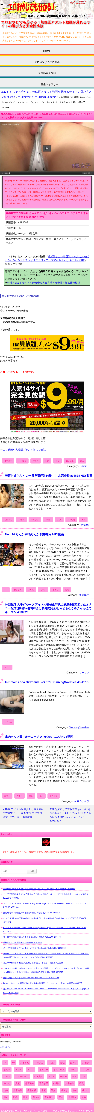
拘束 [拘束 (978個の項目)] (6, 1090)
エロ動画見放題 (47, 73)
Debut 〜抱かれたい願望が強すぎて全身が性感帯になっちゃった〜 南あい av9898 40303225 (42, 983)
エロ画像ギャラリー (47, 84)
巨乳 (31, 796)
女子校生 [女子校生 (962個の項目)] (69, 1083)
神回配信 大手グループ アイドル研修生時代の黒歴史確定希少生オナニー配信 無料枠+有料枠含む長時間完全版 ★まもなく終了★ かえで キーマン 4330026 (48, 608)
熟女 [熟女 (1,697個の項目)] (75, 1090)
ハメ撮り (22, 461)
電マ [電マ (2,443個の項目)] (61, 1097)
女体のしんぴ (81, 801)
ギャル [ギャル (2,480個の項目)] (73, 1069)
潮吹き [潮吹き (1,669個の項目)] (64, 1090)
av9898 (85, 525)
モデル (43, 590)
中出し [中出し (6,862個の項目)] (7, 1083)
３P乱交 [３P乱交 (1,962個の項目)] (72, 1097)
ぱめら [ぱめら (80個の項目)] (73, 1062)
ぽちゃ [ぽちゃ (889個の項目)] (7, 1069)
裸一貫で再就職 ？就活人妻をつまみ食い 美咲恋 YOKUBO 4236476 (32, 937)
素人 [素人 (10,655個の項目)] (25, 1097)
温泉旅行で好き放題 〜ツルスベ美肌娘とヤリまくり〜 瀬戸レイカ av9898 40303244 (39, 889)
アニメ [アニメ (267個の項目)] (30, 1069)
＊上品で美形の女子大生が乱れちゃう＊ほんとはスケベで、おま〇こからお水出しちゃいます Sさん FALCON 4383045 (45, 896)
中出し (48, 519)
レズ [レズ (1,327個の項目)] (74, 1076)
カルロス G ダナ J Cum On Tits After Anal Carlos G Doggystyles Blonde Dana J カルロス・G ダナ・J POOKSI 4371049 (46, 991)
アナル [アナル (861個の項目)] (18, 1069)
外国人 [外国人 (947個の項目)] (56, 1083)
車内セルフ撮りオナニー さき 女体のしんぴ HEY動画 (39, 736)
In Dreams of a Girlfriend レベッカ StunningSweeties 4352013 (46, 682)
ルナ (47, 461)
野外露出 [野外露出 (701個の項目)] (48, 1097)
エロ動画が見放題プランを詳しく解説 (24, 449)
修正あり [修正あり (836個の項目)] (29, 1083)
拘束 (67, 590)
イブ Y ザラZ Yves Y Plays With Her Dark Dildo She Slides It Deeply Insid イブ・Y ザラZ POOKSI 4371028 (44, 920)
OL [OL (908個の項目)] (5, 1062)
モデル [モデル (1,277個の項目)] (63, 1076)
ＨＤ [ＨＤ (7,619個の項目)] (84, 1097)
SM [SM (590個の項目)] (13, 1062)
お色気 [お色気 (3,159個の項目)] (52, 1062)
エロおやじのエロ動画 (47, 62)
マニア (35, 461)
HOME (47, 51)
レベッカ (8, 722)
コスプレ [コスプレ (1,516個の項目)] (86, 1069)
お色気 (21, 519)
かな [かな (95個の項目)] (62, 1062)
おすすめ (17, 590)
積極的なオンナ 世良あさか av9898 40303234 (22, 942)
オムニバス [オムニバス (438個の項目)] (58, 1069)
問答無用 (84, 595)
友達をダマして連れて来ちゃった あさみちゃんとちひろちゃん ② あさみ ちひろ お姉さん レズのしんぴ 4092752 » (70, 815)
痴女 (59, 519)
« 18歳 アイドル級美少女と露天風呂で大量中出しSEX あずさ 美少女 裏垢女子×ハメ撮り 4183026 (23, 813)
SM (5, 590)
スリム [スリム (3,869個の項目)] (7, 1076)
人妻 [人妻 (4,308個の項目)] (17, 1083)
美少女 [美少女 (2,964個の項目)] (36, 1097)
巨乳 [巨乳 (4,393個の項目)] (81, 1083)
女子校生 (69, 461)
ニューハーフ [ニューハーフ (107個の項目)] (22, 1076)
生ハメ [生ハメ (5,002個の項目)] (85, 1090)
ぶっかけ (34, 519)
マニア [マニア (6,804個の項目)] (51, 1076)
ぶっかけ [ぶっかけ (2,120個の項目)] (86, 1062)
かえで (7, 667)
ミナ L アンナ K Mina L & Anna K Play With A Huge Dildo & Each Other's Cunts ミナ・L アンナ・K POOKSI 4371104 (44, 905)
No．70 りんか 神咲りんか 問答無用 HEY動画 (34, 534)
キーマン (84, 672)
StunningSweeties (79, 727)
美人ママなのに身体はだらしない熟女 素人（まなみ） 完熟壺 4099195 (33, 963)
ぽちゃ (7, 796)
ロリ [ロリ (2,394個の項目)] (84, 1076)
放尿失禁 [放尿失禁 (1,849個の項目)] (17, 1090)
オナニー (8, 461)
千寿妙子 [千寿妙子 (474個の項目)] (43, 1083)
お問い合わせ (6, 1047)
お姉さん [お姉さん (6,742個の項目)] (39, 1062)
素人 (82, 461)
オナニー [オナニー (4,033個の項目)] (43, 1069)
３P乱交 (71, 519)
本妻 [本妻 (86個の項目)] (43, 1090)
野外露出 (53, 796)
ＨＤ (83, 519)
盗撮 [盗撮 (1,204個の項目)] (15, 1097)
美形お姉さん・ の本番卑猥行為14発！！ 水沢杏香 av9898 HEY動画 (48, 475)
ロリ (57, 461)
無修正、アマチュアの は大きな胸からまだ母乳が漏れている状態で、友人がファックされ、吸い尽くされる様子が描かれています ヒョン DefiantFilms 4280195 (46, 955)
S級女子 (53, 97)
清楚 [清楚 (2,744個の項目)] (53, 1090)
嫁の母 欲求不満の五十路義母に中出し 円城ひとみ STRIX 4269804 (31, 913)
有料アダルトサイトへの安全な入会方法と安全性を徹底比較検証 (43, 282)
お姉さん (8, 519)
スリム (31, 590)
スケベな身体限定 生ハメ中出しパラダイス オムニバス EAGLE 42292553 (34, 948)
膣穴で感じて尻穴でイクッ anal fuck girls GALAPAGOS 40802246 (31, 978)
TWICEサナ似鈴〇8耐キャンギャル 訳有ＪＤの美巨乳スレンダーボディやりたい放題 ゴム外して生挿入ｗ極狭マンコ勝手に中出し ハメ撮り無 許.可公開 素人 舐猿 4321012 (46, 970)
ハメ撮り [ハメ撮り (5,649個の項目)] (38, 1076)
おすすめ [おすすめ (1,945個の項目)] (24, 1062)
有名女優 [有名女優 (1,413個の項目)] (31, 1090)
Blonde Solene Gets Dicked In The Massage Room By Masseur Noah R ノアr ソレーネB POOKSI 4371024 (44, 930)
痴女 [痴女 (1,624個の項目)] (6, 1097)
